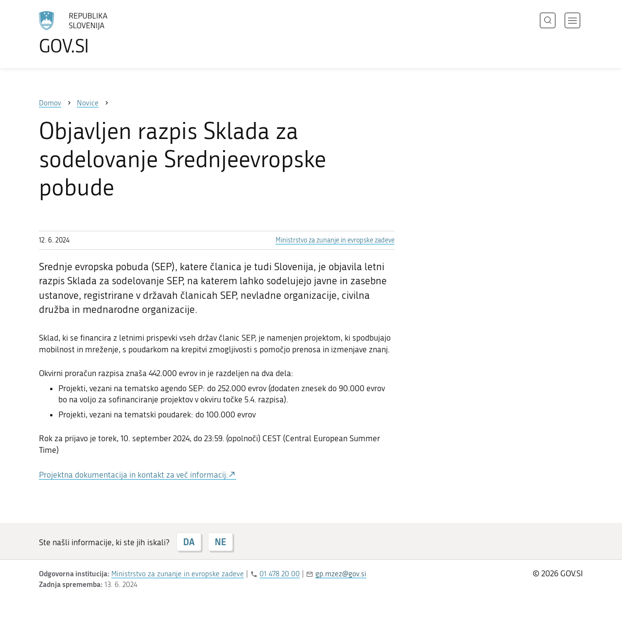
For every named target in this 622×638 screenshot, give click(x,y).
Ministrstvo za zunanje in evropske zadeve (335, 240)
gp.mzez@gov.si (340, 573)
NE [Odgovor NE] (220, 541)
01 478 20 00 (279, 573)
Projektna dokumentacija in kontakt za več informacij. (133, 475)
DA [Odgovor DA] (188, 541)
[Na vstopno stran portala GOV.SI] (100, 33)
